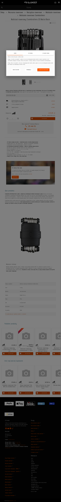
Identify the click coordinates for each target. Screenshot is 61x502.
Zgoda (15, 53)
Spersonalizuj (28, 69)
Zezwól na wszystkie (43, 69)
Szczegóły (30, 53)
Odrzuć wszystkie (16, 69)
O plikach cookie (46, 53)
